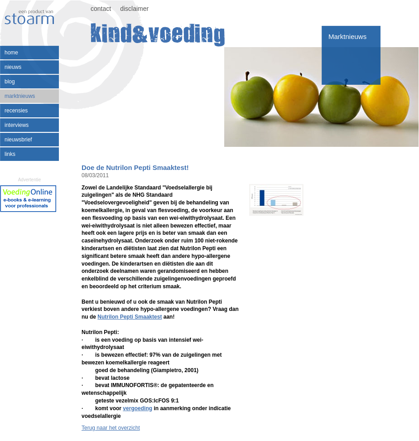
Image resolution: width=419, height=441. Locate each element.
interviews (17, 125)
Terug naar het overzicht (111, 428)
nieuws (13, 67)
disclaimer (134, 8)
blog (10, 81)
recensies (16, 110)
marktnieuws (20, 96)
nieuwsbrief (18, 139)
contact (101, 8)
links (10, 154)
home (11, 52)
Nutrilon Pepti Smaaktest (129, 317)
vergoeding (137, 408)
